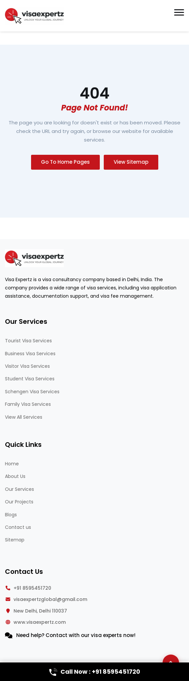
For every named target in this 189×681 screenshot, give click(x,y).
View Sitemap (131, 161)
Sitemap (14, 539)
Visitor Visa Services (27, 366)
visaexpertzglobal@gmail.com (50, 599)
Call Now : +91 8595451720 (94, 671)
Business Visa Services (30, 353)
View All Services (23, 417)
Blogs (11, 514)
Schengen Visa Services (32, 391)
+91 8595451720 (32, 588)
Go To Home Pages (65, 161)
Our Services (19, 489)
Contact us (18, 527)
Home (12, 463)
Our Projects (19, 501)
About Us (15, 476)
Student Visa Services (30, 378)
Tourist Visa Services (28, 340)
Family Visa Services (28, 404)
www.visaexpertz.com (40, 622)
